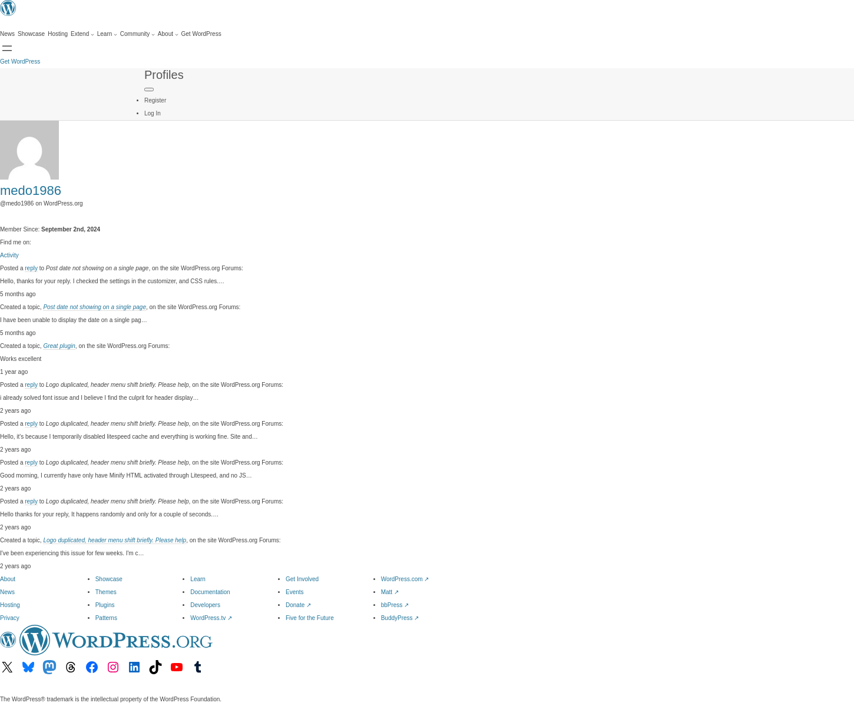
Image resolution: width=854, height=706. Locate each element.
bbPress (395, 605)
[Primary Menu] (149, 89)
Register (155, 100)
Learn (198, 579)
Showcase (109, 579)
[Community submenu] (137, 34)
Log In (152, 113)
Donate (298, 605)
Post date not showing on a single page (94, 307)
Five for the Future (310, 618)
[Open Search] (7, 48)
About (7, 579)
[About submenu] (168, 34)
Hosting (10, 605)
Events (295, 592)
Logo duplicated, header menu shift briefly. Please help (114, 540)
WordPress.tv (211, 618)
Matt (390, 592)
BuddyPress (400, 618)
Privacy (9, 618)
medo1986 (30, 190)
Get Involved (302, 579)
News (7, 592)
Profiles (164, 74)
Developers (205, 605)
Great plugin (59, 346)
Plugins (105, 605)
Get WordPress (20, 61)
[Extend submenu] (82, 34)
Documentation (210, 592)
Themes (106, 592)
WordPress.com (405, 579)
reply (31, 268)
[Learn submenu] (107, 34)
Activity (9, 255)
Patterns (106, 618)
